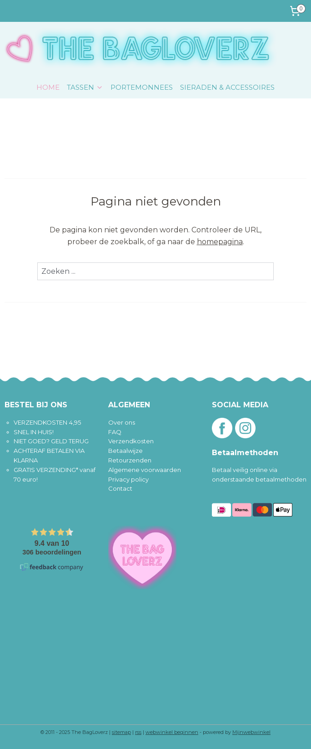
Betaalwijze (125, 450)
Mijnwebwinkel (251, 732)
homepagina (220, 241)
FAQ (114, 432)
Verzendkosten (131, 441)
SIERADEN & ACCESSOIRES (227, 87)
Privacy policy (128, 479)
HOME (48, 87)
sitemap (121, 732)
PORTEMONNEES (141, 87)
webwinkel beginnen (171, 732)
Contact (120, 488)
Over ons (121, 422)
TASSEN (85, 87)
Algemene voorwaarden (144, 469)
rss (138, 732)
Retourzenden (129, 460)
